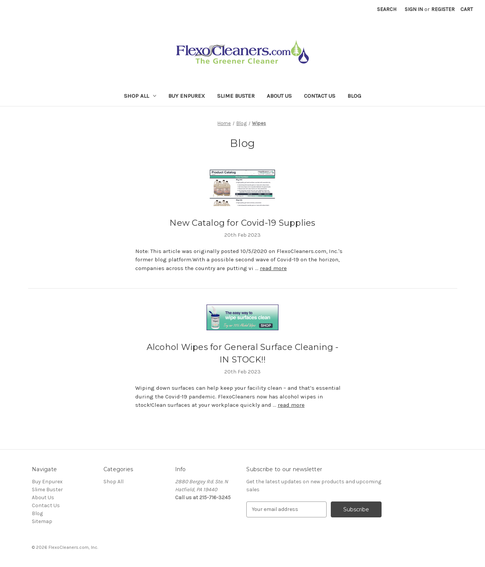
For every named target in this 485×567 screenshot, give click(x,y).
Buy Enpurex (186, 95)
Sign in (414, 9)
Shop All (140, 95)
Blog (354, 95)
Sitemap (42, 521)
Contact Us (319, 95)
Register (443, 9)
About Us (279, 95)
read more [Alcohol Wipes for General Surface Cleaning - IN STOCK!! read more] (291, 404)
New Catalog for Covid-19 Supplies (242, 223)
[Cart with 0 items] (466, 9)
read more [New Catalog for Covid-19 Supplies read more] (273, 268)
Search (386, 9)
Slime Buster (236, 95)
